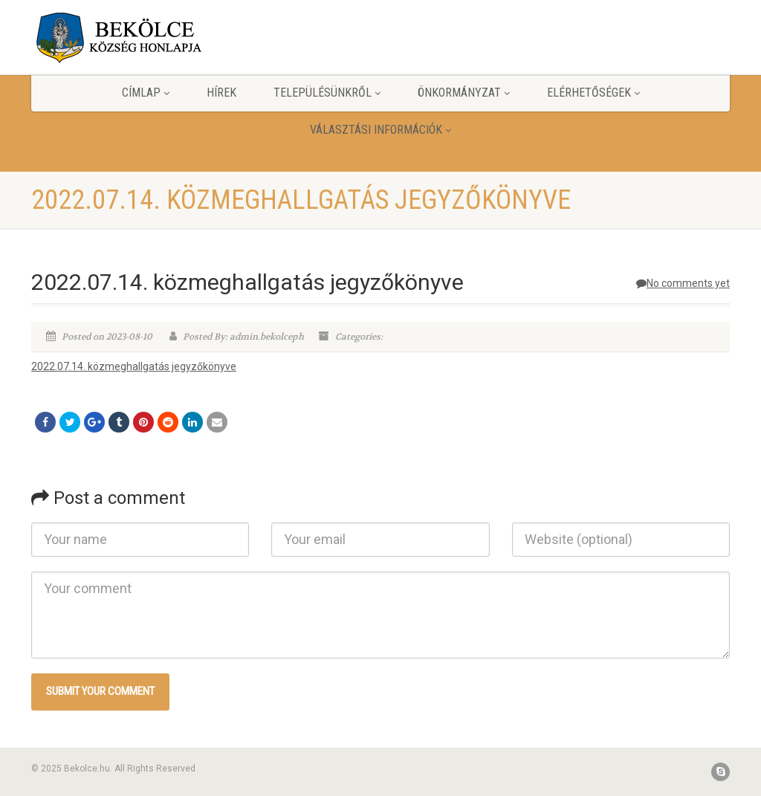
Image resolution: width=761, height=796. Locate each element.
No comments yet (683, 283)
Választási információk (380, 130)
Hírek (221, 92)
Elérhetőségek (593, 92)
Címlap (145, 92)
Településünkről (326, 92)
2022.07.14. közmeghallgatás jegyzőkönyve (133, 366)
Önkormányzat (464, 92)
